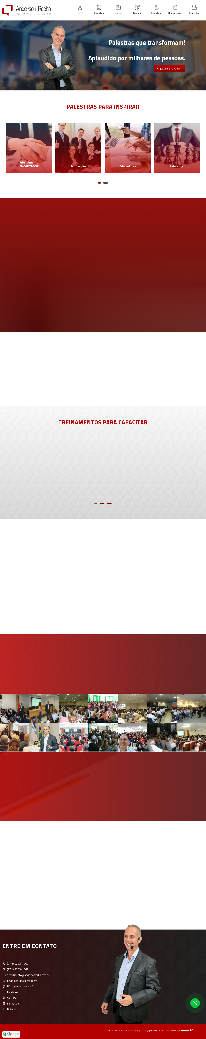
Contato (194, 9)
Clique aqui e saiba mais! (169, 68)
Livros (118, 9)
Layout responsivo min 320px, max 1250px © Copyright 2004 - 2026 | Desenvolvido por (147, 1026)
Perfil (80, 9)
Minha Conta (175, 9)
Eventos (99, 9)
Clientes (156, 9)
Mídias (137, 9)
